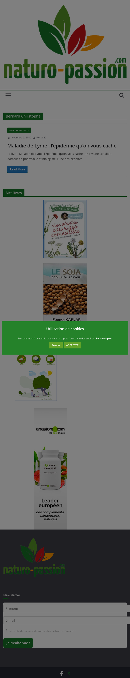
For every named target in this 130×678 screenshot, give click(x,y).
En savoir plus (104, 338)
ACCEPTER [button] (72, 345)
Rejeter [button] (56, 345)
